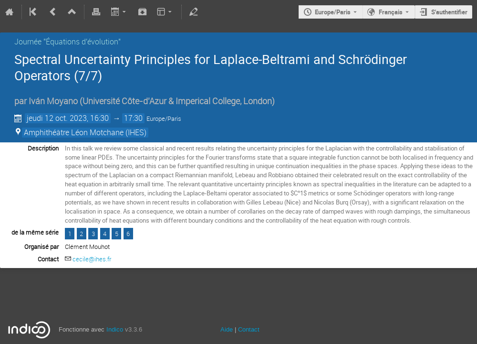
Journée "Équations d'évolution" (67, 41)
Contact (248, 329)
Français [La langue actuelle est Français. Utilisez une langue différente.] (391, 12)
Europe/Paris (333, 12)
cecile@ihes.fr (92, 259)
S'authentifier (449, 12)
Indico (114, 329)
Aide (226, 329)
